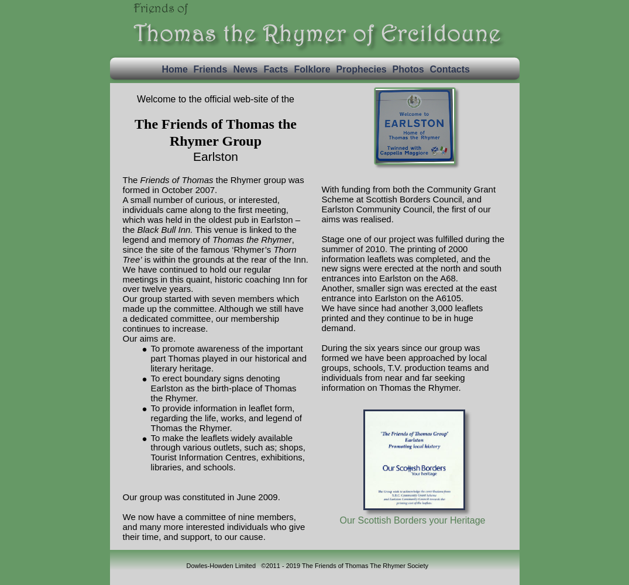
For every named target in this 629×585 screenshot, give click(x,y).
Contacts (450, 69)
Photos (408, 69)
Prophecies (361, 69)
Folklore (312, 69)
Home (175, 69)
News (245, 69)
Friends (211, 69)
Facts (276, 69)
